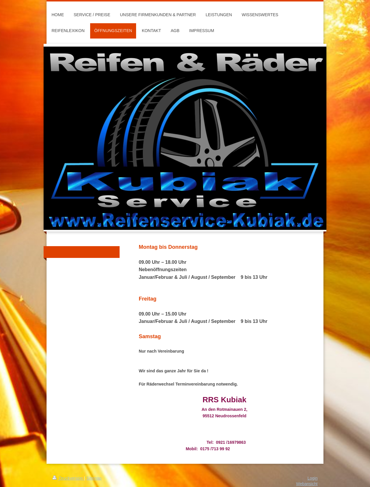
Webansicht (307, 483)
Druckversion (68, 478)
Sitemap (93, 478)
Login (313, 478)
